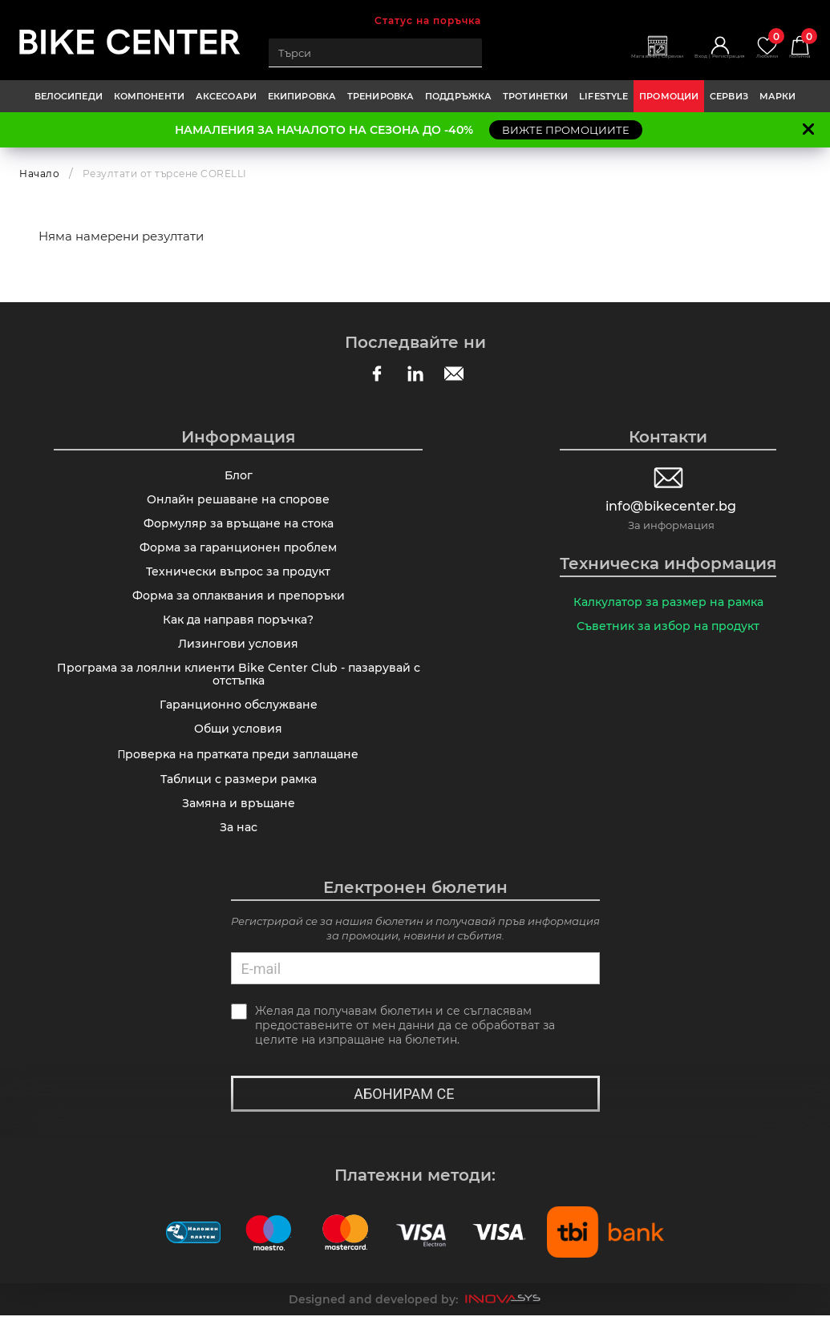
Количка (795, 47)
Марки (777, 96)
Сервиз (729, 96)
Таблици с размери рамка (238, 799)
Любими (752, 47)
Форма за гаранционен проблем (238, 553)
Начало (39, 174)
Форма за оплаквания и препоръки (238, 604)
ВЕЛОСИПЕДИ (68, 96)
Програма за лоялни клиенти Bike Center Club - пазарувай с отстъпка (238, 688)
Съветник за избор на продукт (668, 628)
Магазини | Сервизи (604, 61)
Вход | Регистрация (689, 61)
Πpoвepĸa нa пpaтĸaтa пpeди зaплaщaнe (237, 773)
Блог (239, 476)
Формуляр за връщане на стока (239, 527)
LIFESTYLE (603, 96)
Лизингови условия (238, 655)
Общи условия (238, 747)
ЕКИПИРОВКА (302, 96)
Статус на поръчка (428, 20)
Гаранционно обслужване (239, 721)
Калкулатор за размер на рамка (668, 603)
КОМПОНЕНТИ (149, 96)
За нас (238, 850)
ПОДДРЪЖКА (458, 96)
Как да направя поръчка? (238, 630)
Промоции (668, 96)
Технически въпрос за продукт (238, 579)
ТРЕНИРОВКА (380, 96)
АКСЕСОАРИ (226, 96)
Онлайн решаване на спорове (238, 502)
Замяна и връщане (238, 825)
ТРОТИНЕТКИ (535, 96)
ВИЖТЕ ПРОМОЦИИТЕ (566, 129)
